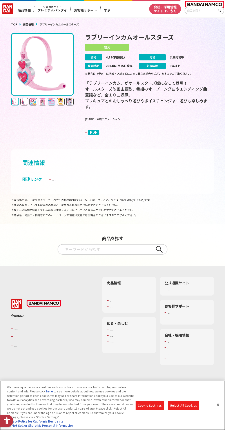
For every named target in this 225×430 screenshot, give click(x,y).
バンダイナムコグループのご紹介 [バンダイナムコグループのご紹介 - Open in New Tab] (40, 341)
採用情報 (173, 361)
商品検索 (115, 302)
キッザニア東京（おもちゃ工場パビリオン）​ (130, 356)
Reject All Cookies (183, 405)
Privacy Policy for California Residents (35, 421)
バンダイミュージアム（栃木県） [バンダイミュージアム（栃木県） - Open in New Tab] (130, 364)
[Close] (218, 405)
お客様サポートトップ (182, 326)
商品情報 (28, 24)
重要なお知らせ (178, 331)
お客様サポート (85, 10)
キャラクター (118, 314)
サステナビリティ (179, 366)
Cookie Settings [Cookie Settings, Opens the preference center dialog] (150, 405)
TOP (14, 24)
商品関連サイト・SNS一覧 (127, 319)
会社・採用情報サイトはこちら (165, 8)
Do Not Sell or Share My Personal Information (40, 425)
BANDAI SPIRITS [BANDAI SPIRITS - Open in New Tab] (27, 358)
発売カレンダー (120, 308)
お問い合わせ (176, 372)
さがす (221, 10)
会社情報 (173, 355)
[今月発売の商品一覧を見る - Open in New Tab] (183, 145)
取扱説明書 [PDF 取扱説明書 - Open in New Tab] (104, 133)
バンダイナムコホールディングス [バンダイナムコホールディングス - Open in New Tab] (40, 349)
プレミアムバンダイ (180, 302)
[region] (112, 405)
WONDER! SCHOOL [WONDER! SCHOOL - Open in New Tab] (122, 343)
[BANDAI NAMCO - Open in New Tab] (44, 317)
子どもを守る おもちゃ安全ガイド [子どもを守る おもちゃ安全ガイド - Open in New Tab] (82, 192)
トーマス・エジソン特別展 (127, 349)
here (49, 391)
